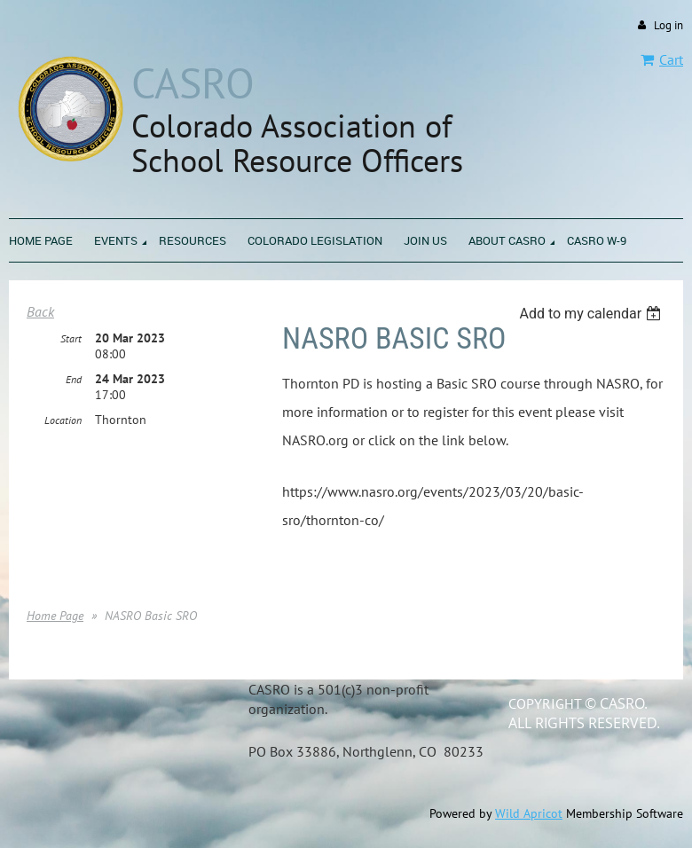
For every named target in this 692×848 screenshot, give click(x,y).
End (74, 379)
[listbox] (592, 313)
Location (63, 420)
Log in (668, 25)
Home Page (55, 616)
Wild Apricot (528, 813)
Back (40, 311)
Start (71, 338)
